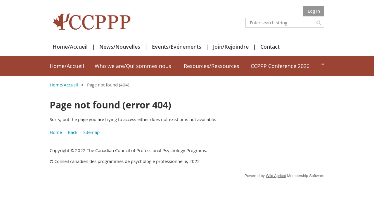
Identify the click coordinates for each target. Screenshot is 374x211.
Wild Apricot (276, 175)
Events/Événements (176, 46)
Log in (314, 11)
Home (56, 132)
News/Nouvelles (119, 46)
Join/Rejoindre (231, 46)
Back (72, 132)
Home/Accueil (70, 46)
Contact (270, 46)
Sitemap (91, 132)
